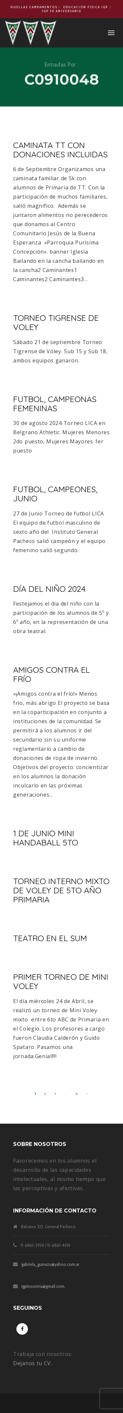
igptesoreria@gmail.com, (43, 1286)
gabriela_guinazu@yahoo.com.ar (50, 1264)
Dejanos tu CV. (32, 1363)
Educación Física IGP (85, 7)
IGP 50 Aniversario (61, 11)
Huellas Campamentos (33, 7)
